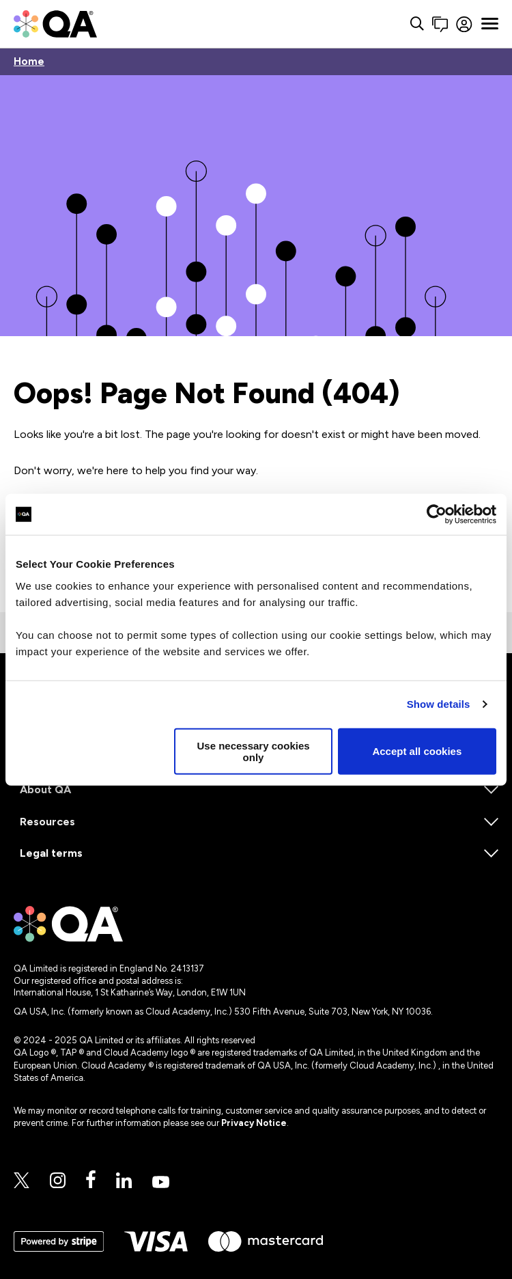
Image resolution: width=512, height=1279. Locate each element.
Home (29, 62)
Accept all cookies (416, 751)
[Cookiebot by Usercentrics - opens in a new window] (436, 514)
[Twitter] (21, 1181)
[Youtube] (160, 1183)
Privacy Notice (254, 1123)
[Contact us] (419, 24)
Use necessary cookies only (253, 750)
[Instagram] (58, 1181)
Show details (438, 704)
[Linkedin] (124, 1181)
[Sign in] (454, 24)
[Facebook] (91, 1180)
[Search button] (396, 24)
